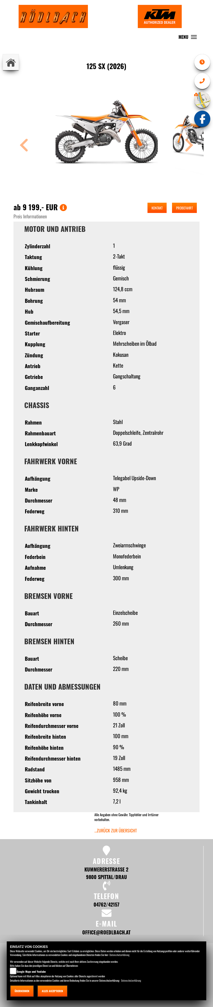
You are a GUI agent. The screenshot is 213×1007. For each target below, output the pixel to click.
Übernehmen (22, 991)
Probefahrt (184, 208)
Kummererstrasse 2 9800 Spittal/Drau (106, 873)
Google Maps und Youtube (31, 971)
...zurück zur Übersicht (115, 830)
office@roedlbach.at (106, 932)
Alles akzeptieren (52, 991)
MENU (189, 38)
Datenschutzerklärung (119, 955)
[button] (24, 146)
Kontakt (157, 208)
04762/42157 (106, 904)
